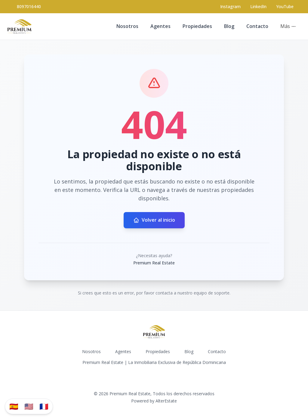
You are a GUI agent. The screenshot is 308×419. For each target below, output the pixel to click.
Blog (229, 26)
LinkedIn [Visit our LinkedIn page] (258, 6)
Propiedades (197, 26)
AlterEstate (166, 401)
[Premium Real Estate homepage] (19, 26)
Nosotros (127, 26)
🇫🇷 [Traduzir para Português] (43, 406)
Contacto (257, 26)
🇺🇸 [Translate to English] (28, 406)
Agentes (160, 26)
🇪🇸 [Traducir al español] (13, 406)
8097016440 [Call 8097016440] (29, 6)
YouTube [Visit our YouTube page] (285, 6)
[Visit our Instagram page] (230, 7)
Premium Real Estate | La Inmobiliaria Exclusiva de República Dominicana (154, 362)
